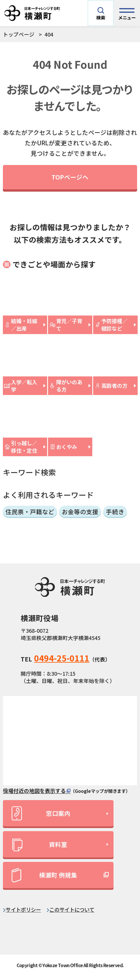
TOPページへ (70, 177)
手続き (115, 511)
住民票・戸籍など (30, 511)
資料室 (39, 845)
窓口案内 (41, 813)
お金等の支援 (80, 511)
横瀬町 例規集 (44, 875)
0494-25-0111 (61, 658)
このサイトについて (71, 909)
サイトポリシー (23, 909)
